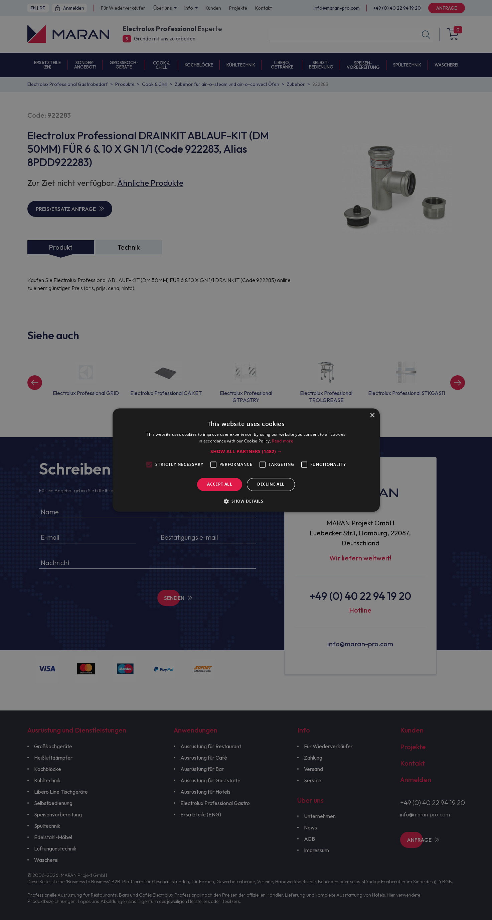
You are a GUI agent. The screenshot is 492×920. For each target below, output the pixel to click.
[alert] (246, 460)
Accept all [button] (219, 484)
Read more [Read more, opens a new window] (282, 441)
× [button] (372, 415)
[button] (246, 451)
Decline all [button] (270, 484)
